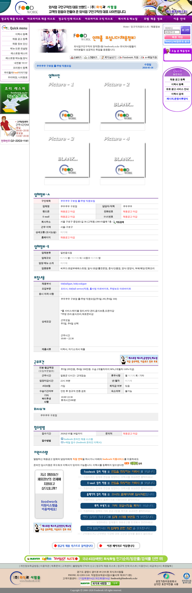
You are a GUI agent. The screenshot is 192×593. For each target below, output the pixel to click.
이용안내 (143, 566)
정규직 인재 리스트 (127, 566)
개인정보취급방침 (29, 566)
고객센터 (66, 566)
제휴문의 (55, 566)
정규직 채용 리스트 (106, 566)
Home (126, 26)
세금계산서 (155, 566)
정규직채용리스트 (140, 26)
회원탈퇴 (167, 566)
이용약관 (44, 566)
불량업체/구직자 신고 (84, 566)
